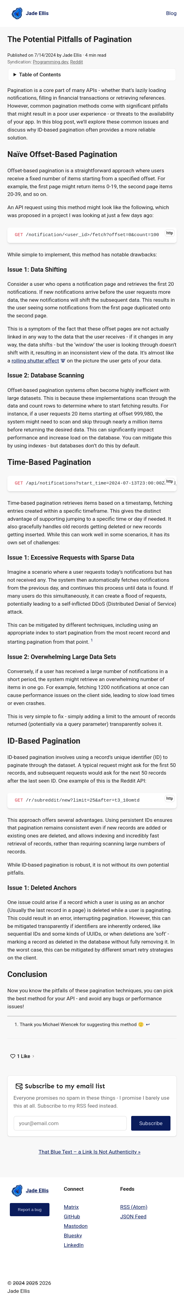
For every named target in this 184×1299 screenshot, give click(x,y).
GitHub (72, 1216)
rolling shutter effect (39, 361)
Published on (31, 55)
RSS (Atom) (133, 1207)
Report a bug (29, 1209)
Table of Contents (40, 74)
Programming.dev (50, 62)
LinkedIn (74, 1245)
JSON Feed (133, 1216)
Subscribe (150, 1123)
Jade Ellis (72, 55)
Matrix (71, 1207)
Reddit (76, 62)
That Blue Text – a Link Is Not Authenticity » (90, 1152)
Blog (171, 13)
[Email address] (70, 1123)
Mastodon (76, 1226)
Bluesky (73, 1235)
